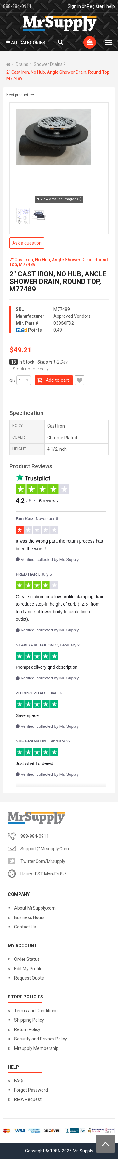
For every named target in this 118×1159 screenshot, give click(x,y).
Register (95, 6)
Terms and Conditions (36, 1010)
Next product (20, 95)
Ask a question (27, 243)
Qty (12, 381)
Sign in (74, 6)
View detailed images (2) (59, 199)
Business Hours (29, 917)
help (110, 6)
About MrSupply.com (35, 908)
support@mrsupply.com (44, 848)
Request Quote (29, 978)
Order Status (27, 959)
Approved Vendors (72, 316)
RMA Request (28, 1099)
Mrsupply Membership (36, 1048)
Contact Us (25, 926)
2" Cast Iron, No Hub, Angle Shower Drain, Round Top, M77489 (58, 75)
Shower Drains (48, 64)
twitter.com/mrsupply (42, 861)
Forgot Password (31, 1090)
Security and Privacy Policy (40, 1038)
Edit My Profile (28, 968)
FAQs (19, 1080)
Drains (22, 64)
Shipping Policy (29, 1020)
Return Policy (27, 1029)
